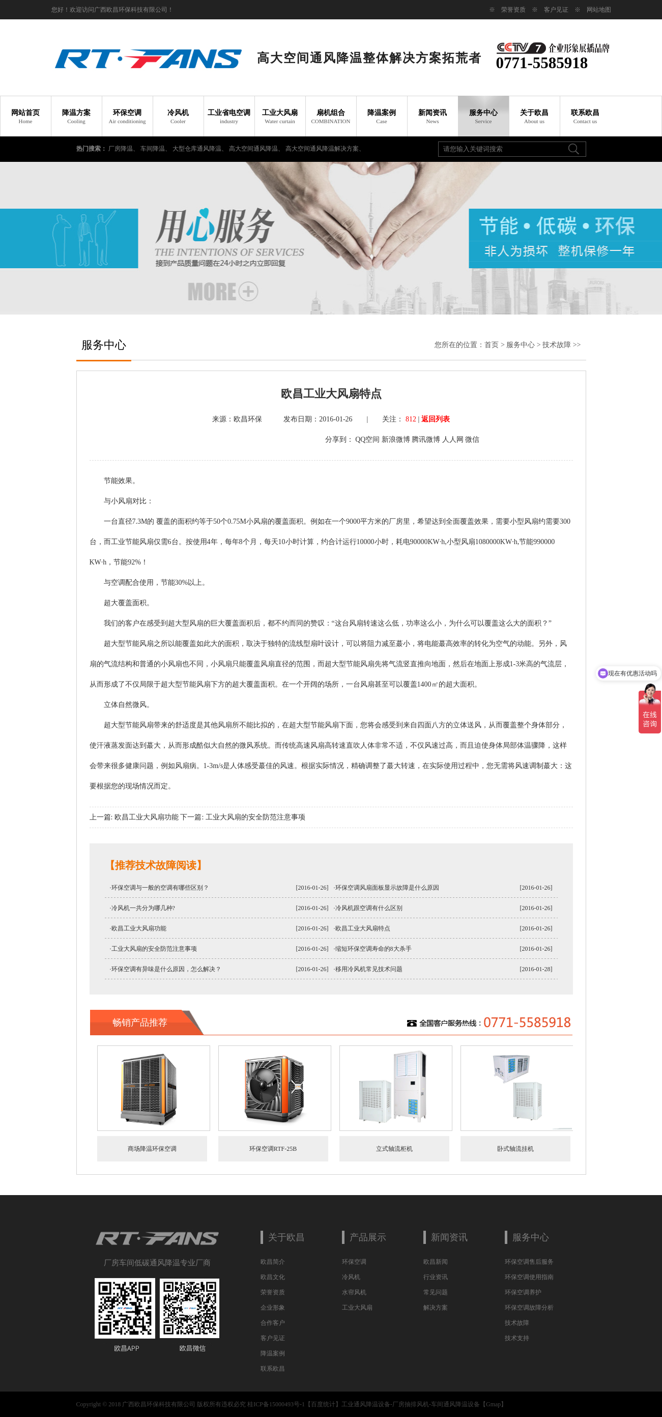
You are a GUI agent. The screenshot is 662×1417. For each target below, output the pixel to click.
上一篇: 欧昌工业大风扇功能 (134, 817)
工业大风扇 (279, 116)
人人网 (453, 439)
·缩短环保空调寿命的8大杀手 (373, 948)
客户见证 (556, 9)
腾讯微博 (426, 439)
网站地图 (599, 9)
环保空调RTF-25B (273, 1148)
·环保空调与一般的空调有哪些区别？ (159, 887)
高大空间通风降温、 (257, 148)
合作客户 (273, 1322)
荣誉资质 (513, 9)
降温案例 (381, 116)
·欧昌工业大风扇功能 (138, 928)
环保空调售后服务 (529, 1261)
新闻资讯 (432, 116)
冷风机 (178, 116)
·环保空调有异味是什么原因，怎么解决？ (165, 969)
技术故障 (556, 345)
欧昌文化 (273, 1277)
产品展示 (368, 1237)
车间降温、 (156, 148)
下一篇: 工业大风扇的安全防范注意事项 (242, 817)
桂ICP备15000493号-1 (276, 1404)
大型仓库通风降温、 (200, 148)
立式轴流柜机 (394, 1148)
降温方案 (76, 116)
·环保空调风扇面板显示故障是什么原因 (386, 887)
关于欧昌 (534, 116)
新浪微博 (396, 439)
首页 (491, 345)
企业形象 (273, 1307)
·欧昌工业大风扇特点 (362, 928)
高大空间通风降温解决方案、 (325, 148)
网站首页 (25, 116)
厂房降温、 (124, 148)
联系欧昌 (585, 116)
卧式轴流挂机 (515, 1148)
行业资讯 (435, 1277)
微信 (472, 439)
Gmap (493, 1404)
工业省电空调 (229, 116)
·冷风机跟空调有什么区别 (368, 908)
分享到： (339, 439)
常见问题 (435, 1292)
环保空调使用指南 (529, 1277)
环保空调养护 (523, 1292)
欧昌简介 (273, 1261)
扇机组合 (330, 116)
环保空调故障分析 (529, 1307)
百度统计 (323, 1404)
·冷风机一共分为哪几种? (142, 908)
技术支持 (517, 1338)
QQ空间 (367, 439)
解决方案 (435, 1307)
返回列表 (435, 419)
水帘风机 (354, 1292)
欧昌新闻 (435, 1261)
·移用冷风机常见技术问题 (368, 969)
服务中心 (483, 116)
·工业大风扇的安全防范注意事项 (153, 948)
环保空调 (127, 116)
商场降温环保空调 (152, 1148)
